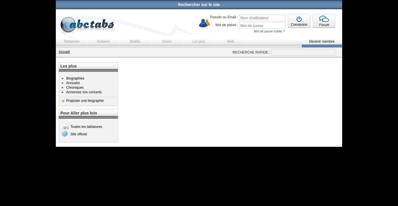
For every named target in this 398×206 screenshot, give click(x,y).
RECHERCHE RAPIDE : (251, 52)
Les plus (198, 41)
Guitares (103, 41)
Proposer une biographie (85, 101)
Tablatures (71, 41)
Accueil (64, 52)
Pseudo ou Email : (224, 17)
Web (230, 41)
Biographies (75, 78)
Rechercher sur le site (199, 4)
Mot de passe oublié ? (269, 31)
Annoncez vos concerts (84, 92)
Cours (167, 41)
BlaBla (135, 41)
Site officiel (78, 134)
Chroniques (75, 88)
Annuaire (73, 83)
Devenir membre (322, 41)
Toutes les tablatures (86, 127)
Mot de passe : (226, 25)
